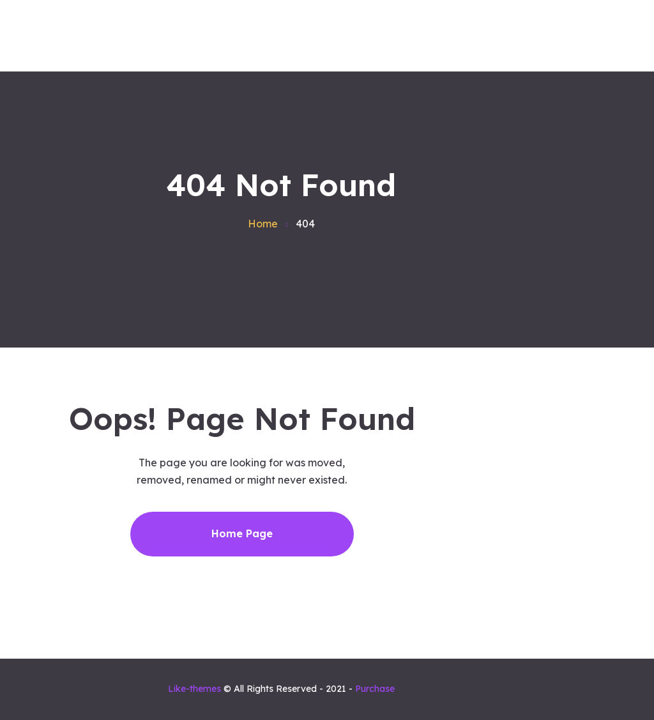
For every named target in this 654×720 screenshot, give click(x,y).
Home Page (242, 533)
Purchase (375, 688)
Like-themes (194, 688)
